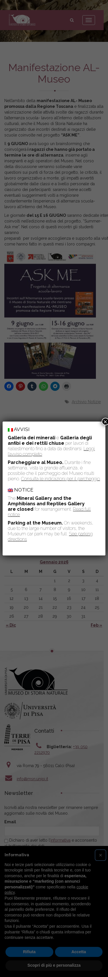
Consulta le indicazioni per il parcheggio (60, 478)
